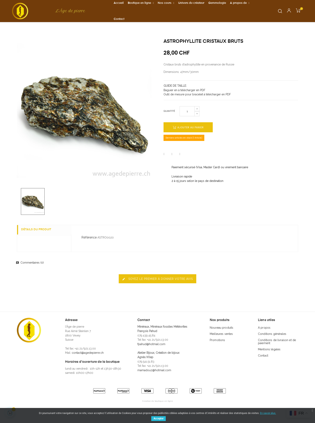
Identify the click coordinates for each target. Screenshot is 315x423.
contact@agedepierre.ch (88, 360)
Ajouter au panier (188, 135)
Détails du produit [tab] (38, 237)
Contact (263, 363)
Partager (164, 161)
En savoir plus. (268, 413)
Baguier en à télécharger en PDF (184, 97)
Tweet (171, 161)
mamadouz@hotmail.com (154, 377)
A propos (264, 335)
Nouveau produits (221, 335)
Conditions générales (272, 341)
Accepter (158, 418)
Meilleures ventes (221, 341)
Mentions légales (269, 356)
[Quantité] (187, 119)
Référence (89, 245)
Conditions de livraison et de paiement (277, 349)
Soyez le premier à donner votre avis (157, 286)
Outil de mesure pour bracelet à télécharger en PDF (197, 101)
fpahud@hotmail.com (151, 351)
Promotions (217, 347)
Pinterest (179, 161)
